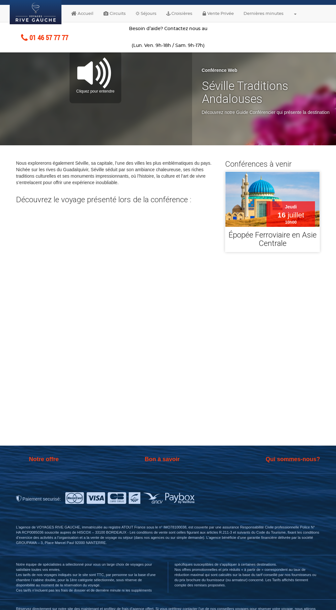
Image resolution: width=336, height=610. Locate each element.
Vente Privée (218, 13)
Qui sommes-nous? (293, 459)
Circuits (114, 13)
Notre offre (44, 459)
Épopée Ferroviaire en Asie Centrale (273, 239)
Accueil (82, 13)
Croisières (179, 13)
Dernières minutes (264, 14)
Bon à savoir (162, 459)
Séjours (146, 13)
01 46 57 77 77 (44, 37)
